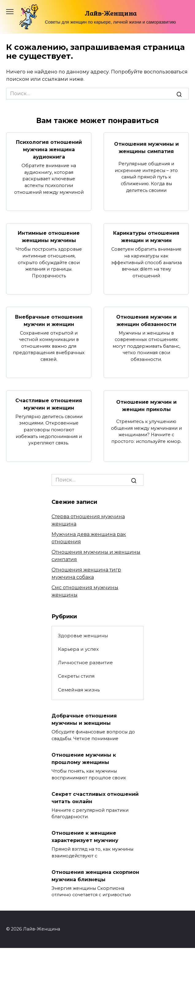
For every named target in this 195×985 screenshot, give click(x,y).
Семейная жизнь (79, 690)
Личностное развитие (85, 662)
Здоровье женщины (83, 636)
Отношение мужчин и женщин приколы (146, 405)
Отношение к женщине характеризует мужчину (85, 836)
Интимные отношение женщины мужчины (49, 236)
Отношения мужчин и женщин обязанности (146, 320)
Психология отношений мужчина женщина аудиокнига (49, 149)
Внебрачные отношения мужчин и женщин (49, 320)
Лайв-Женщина (110, 13)
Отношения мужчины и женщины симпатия (146, 147)
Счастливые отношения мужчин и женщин (48, 403)
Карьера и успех (78, 649)
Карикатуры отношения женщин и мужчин (146, 236)
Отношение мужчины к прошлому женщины (84, 758)
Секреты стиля (76, 676)
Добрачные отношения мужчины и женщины (84, 719)
